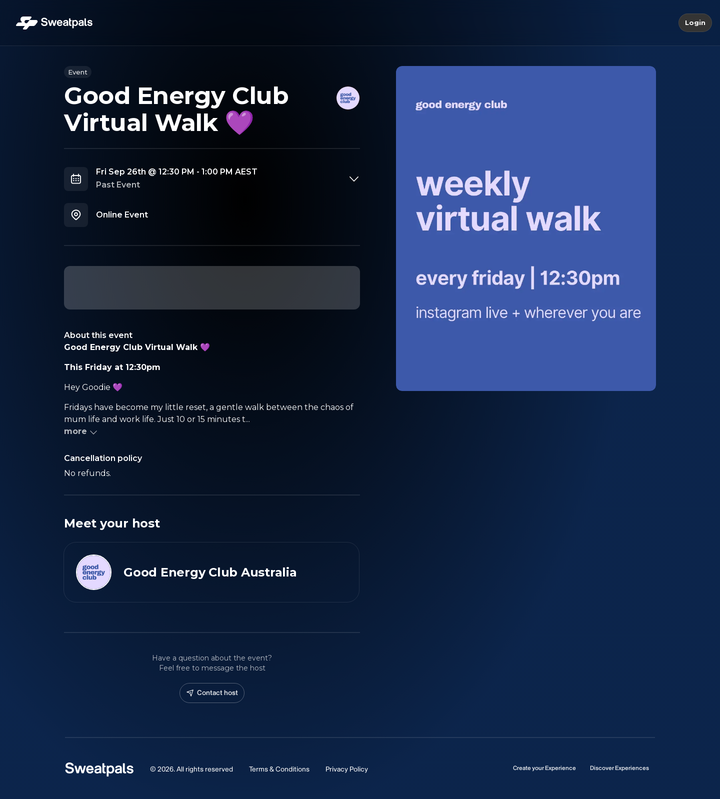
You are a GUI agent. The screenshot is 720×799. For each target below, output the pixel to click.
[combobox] (228, 179)
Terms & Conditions (279, 769)
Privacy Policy (347, 769)
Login (695, 23)
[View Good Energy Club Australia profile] (211, 572)
